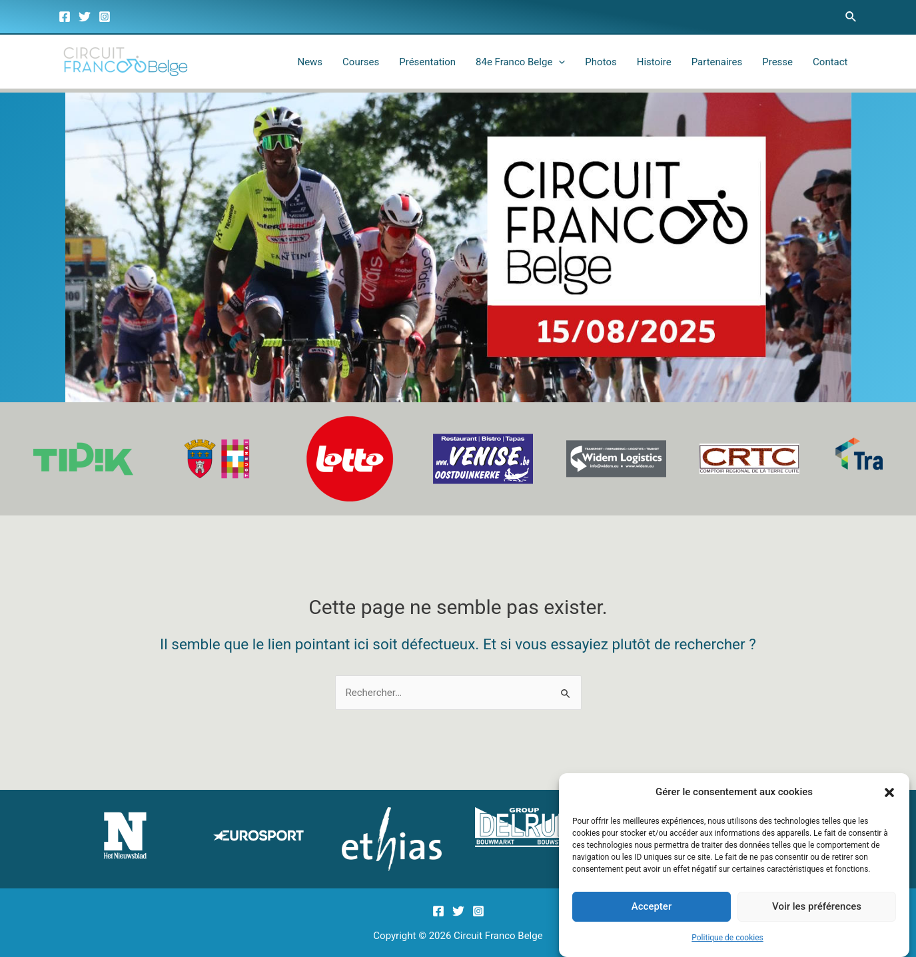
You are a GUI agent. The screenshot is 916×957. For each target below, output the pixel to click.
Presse (777, 62)
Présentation (427, 62)
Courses (360, 62)
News (309, 62)
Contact (830, 62)
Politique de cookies (727, 944)
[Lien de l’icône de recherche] (851, 17)
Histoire (654, 62)
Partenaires (717, 62)
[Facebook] (65, 17)
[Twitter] (85, 17)
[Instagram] (105, 17)
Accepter (652, 913)
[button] (889, 799)
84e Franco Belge (520, 62)
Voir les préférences (816, 913)
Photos (600, 62)
